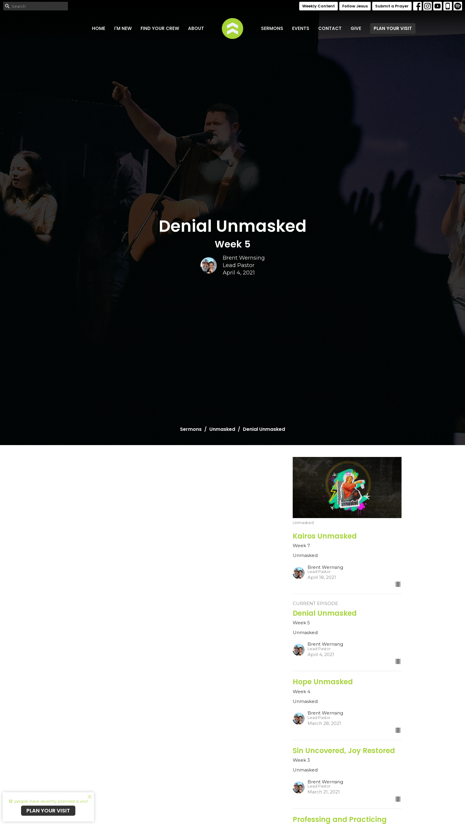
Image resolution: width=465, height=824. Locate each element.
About (196, 28)
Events (300, 28)
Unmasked (222, 429)
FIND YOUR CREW (160, 28)
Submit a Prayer (392, 6)
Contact (330, 28)
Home (98, 28)
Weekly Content (318, 6)
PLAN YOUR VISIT (393, 28)
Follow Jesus (355, 6)
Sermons (272, 28)
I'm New (123, 28)
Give (356, 28)
